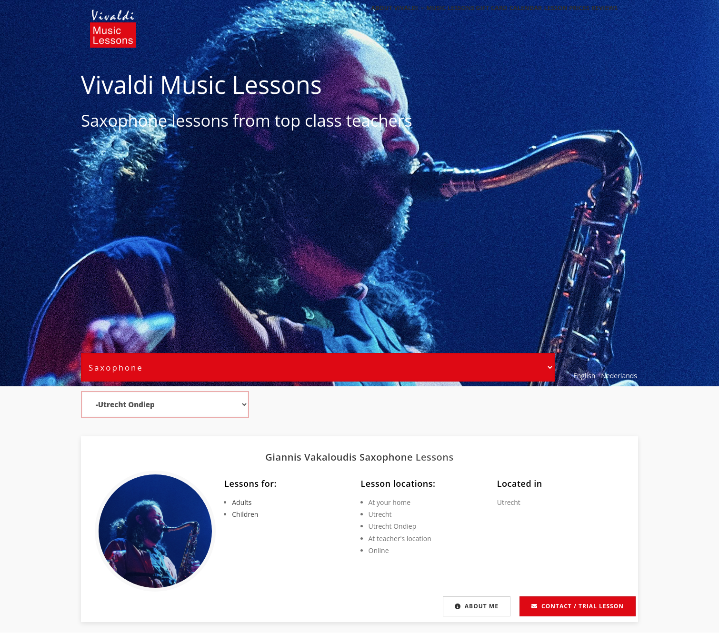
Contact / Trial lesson (577, 606)
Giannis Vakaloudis (312, 457)
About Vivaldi (372, 20)
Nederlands (619, 375)
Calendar (509, 20)
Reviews (601, 20)
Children (245, 514)
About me (477, 606)
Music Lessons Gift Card (446, 20)
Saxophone (124, 120)
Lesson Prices (557, 20)
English (584, 375)
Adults (241, 502)
